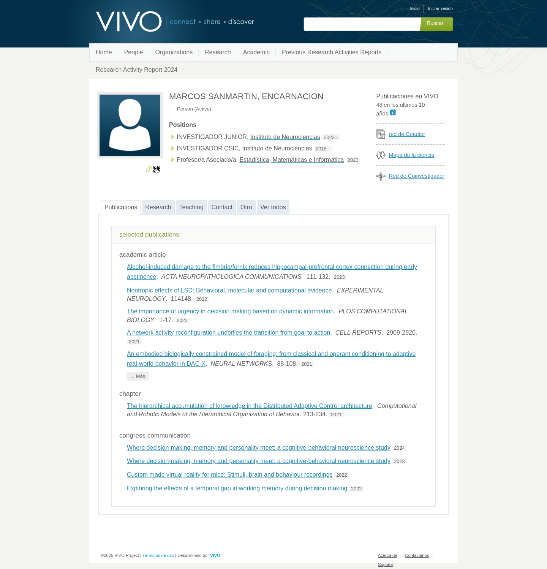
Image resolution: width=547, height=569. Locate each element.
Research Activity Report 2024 (136, 69)
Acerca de (387, 555)
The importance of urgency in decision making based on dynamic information (230, 311)
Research (218, 52)
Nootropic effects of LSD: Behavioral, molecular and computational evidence (229, 290)
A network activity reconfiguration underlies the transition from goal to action (228, 332)
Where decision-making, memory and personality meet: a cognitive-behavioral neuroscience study (258, 447)
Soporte (385, 564)
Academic (256, 52)
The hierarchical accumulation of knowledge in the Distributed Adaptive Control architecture (249, 406)
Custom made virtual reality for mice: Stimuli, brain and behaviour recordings (230, 474)
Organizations (174, 52)
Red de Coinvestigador (416, 176)
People (133, 52)
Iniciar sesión (440, 8)
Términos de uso (158, 555)
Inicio (415, 8)
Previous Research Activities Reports (331, 52)
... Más (137, 376)
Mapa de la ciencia (411, 155)
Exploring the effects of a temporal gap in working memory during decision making (237, 488)
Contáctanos (417, 555)
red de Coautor (407, 134)
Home (104, 52)
